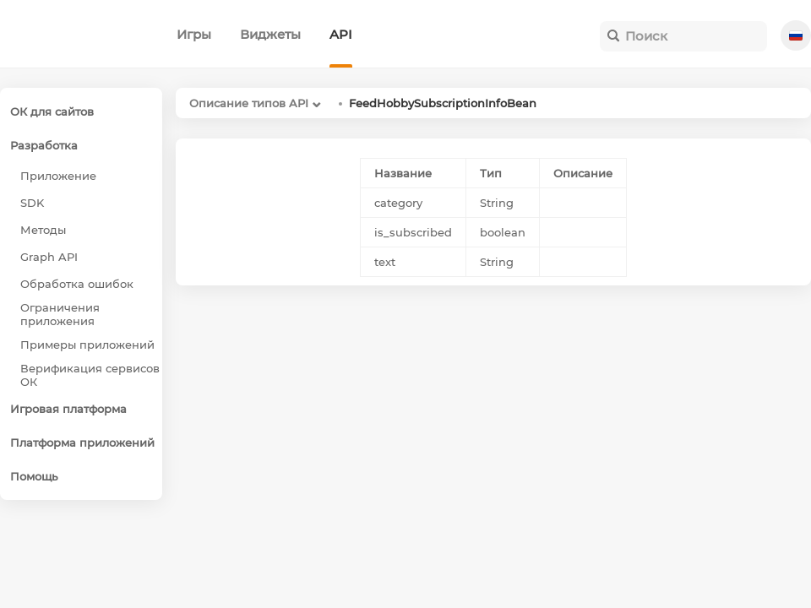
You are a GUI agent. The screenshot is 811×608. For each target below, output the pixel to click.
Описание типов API (248, 103)
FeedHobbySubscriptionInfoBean (442, 103)
